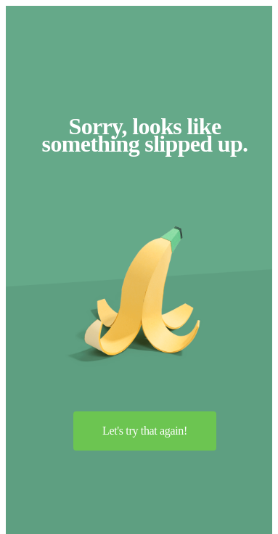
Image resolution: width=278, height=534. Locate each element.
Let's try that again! (144, 430)
